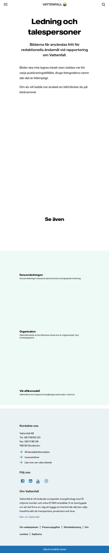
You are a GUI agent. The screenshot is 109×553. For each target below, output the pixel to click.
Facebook (23, 481)
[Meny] (6, 4)
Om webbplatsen (29, 527)
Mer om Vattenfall (29, 516)
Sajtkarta (37, 534)
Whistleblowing (72, 527)
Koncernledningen (31, 274)
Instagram (46, 481)
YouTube (38, 481)
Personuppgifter (51, 527)
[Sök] (104, 4)
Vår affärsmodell (30, 390)
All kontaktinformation (37, 451)
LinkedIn (30, 481)
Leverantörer (32, 457)
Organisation (28, 331)
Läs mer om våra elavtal (38, 462)
